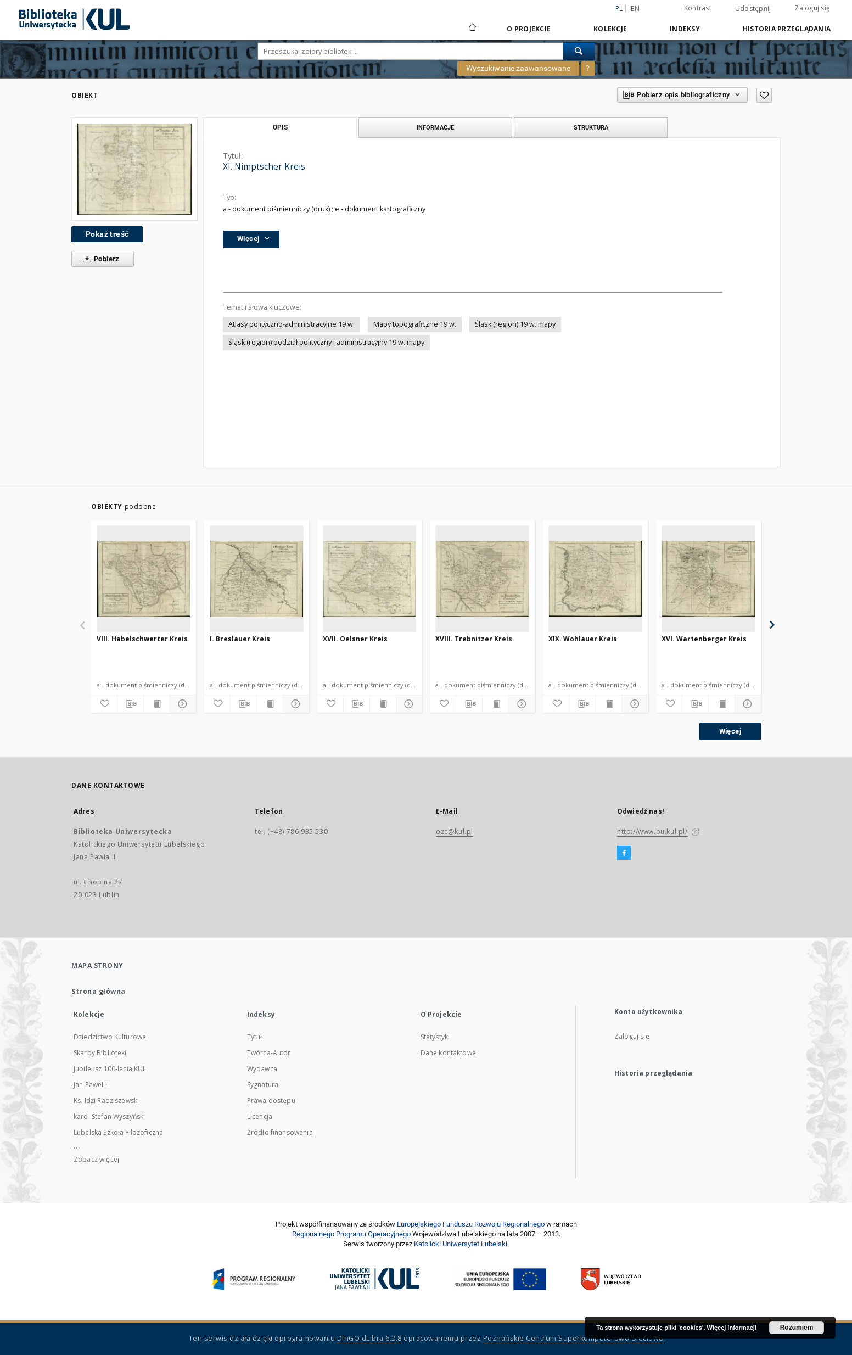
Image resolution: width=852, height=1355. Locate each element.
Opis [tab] (280, 127)
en (635, 8)
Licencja (259, 1116)
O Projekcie (529, 28)
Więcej (730, 731)
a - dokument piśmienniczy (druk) (276, 209)
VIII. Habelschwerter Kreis (142, 638)
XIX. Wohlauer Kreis (582, 638)
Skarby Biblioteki (100, 1052)
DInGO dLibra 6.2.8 (369, 1338)
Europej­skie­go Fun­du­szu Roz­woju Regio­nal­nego (471, 1224)
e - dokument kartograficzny (380, 209)
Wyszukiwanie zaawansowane (518, 68)
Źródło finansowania (280, 1132)
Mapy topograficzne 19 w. (414, 324)
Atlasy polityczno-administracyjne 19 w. (291, 324)
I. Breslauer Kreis (240, 638)
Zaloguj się (812, 8)
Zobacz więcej (96, 1159)
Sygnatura (262, 1084)
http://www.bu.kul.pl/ (652, 831)
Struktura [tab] (591, 127)
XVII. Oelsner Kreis (355, 638)
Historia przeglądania (787, 28)
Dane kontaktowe (448, 1052)
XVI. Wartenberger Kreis (704, 638)
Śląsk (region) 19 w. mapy (515, 324)
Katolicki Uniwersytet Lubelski (460, 1244)
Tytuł (254, 1037)
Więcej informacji (731, 1327)
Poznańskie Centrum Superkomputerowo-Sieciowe (573, 1338)
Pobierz (99, 259)
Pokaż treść (107, 233)
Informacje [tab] (435, 127)
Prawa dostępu (271, 1100)
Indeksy (685, 28)
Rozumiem (797, 1327)
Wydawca (262, 1068)
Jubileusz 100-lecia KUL (110, 1068)
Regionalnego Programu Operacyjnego (351, 1234)
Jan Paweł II (91, 1084)
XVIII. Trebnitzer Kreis (473, 638)
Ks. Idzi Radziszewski (106, 1100)
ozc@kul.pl (454, 831)
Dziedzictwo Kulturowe (110, 1037)
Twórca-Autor (269, 1052)
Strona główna (98, 991)
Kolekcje (610, 28)
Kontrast (697, 8)
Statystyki (435, 1037)
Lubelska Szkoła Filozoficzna (118, 1132)
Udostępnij (753, 8)
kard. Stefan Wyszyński (109, 1116)
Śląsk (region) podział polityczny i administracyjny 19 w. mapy (326, 342)
